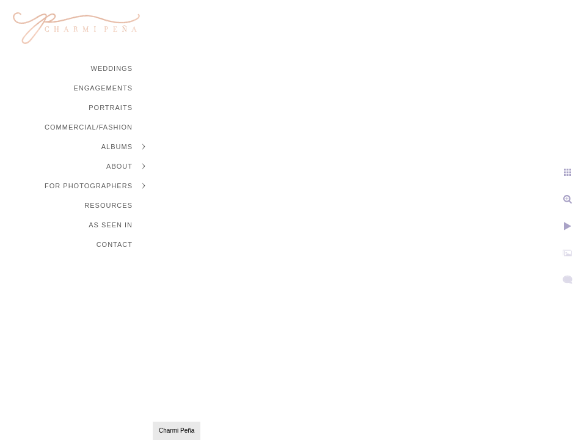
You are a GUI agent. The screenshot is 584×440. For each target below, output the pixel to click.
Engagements (103, 88)
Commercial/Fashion (89, 127)
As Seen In (111, 225)
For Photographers (89, 185)
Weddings (112, 68)
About (119, 166)
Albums (117, 146)
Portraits (111, 107)
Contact (115, 244)
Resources (108, 205)
